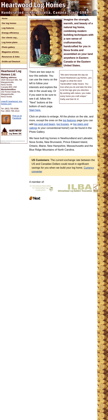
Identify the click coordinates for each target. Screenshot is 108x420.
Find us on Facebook (17, 117)
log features (69, 120)
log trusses (63, 124)
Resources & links (11, 57)
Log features (8, 28)
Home (4, 18)
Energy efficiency (10, 33)
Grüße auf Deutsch (11, 61)
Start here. (35, 110)
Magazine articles (10, 52)
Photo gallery (8, 47)
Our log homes (9, 23)
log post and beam (44, 124)
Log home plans (9, 42)
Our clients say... (10, 37)
